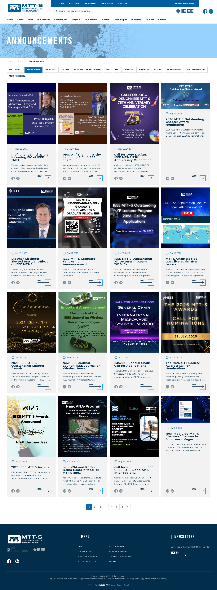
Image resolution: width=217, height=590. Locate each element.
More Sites (122, 3)
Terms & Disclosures (120, 556)
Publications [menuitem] (43, 19)
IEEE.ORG (61, 3)
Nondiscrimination (119, 551)
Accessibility (84, 551)
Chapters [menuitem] (75, 19)
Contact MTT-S (116, 546)
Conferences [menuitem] (60, 19)
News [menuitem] (30, 19)
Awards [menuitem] (105, 19)
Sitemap (113, 562)
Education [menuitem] (136, 19)
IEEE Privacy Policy (88, 562)
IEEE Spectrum (106, 3)
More (40, 176)
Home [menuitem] (10, 19)
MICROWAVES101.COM (184, 3)
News (20, 61)
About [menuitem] (20, 19)
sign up (175, 552)
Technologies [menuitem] (120, 19)
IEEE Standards (89, 3)
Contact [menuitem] (162, 19)
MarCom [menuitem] (149, 19)
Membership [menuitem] (90, 19)
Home (10, 61)
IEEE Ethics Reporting (89, 556)
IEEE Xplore (74, 3)
